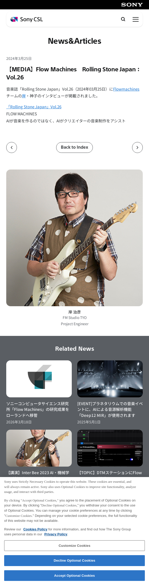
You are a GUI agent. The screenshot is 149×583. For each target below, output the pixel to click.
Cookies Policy (35, 532)
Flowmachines (126, 89)
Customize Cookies (74, 548)
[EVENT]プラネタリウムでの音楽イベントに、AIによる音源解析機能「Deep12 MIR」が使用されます (110, 409)
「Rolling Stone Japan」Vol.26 (33, 106)
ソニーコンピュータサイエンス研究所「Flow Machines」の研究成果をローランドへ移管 (37, 409)
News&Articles (74, 41)
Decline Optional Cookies (74, 563)
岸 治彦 (74, 312)
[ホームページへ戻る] (26, 19)
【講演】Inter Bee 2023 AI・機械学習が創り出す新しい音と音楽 (37, 475)
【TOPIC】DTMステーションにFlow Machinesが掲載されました (109, 475)
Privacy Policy (55, 537)
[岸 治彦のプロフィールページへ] (74, 238)
